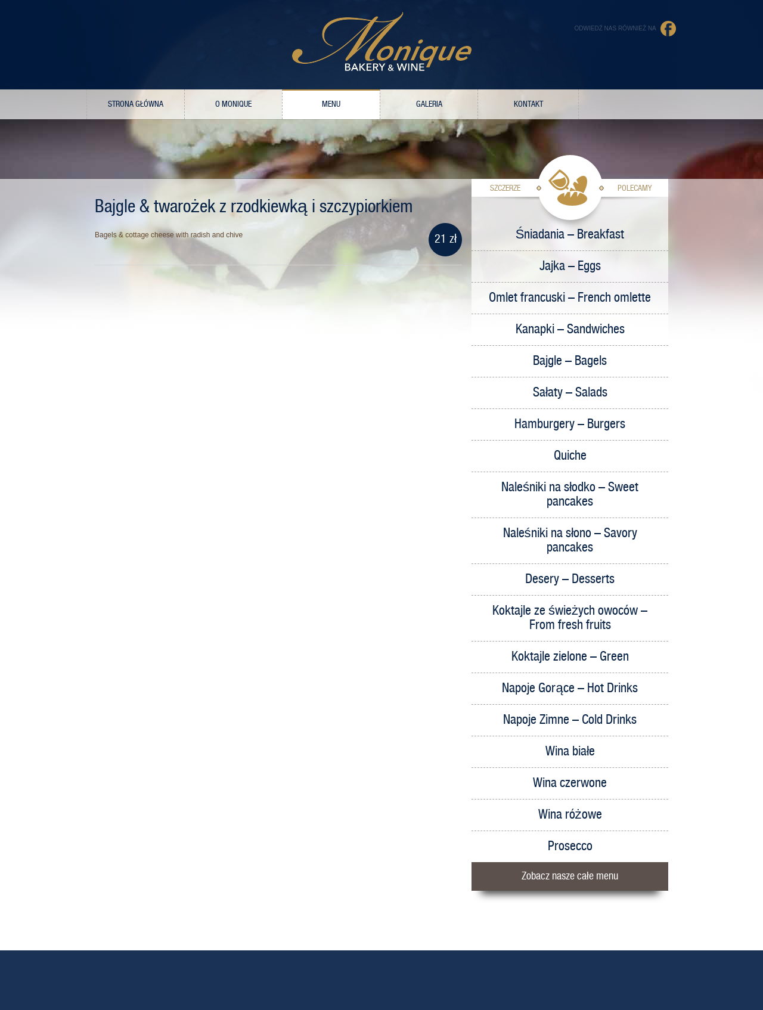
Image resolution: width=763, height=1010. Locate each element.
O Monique (233, 104)
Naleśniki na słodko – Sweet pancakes (569, 495)
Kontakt (528, 104)
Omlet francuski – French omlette (570, 298)
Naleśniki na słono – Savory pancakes (570, 540)
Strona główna (135, 104)
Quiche (570, 456)
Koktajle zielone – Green (570, 657)
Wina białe (570, 751)
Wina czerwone (570, 783)
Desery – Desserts (570, 579)
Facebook (668, 28)
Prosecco (570, 846)
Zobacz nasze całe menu (570, 876)
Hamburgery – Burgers (569, 424)
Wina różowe (570, 815)
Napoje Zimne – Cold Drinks (570, 720)
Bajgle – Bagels (570, 361)
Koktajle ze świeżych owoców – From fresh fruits (569, 618)
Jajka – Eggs (570, 266)
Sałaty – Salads (570, 392)
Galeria (429, 104)
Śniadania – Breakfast (570, 234)
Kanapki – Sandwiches (570, 329)
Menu (331, 104)
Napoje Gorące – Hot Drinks (569, 688)
